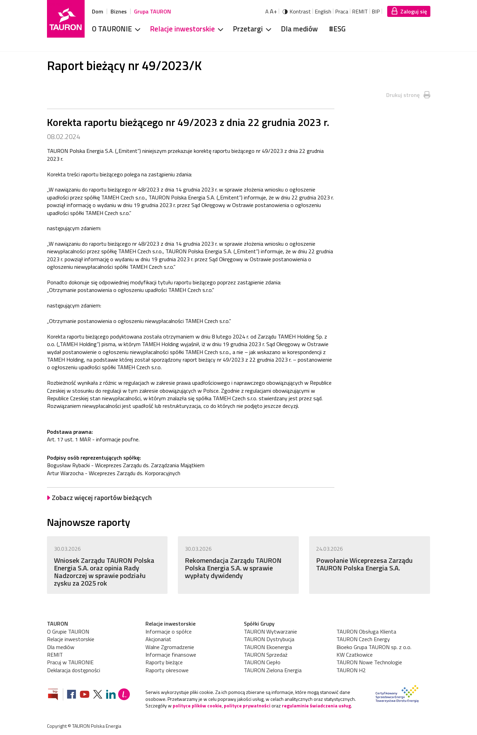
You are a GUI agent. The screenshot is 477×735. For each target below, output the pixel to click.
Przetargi (248, 28)
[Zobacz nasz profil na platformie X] (98, 695)
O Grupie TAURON (68, 631)
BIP (376, 11)
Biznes (119, 11)
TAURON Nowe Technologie (369, 662)
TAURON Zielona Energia (273, 670)
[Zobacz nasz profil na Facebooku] (71, 695)
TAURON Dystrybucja (269, 639)
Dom (97, 11)
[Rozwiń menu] (135, 29)
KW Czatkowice (354, 654)
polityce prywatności (247, 705)
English (323, 11)
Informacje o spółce (168, 631)
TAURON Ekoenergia (268, 647)
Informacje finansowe (170, 654)
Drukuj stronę (403, 95)
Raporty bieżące (164, 662)
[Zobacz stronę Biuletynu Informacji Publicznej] (55, 695)
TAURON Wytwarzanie (270, 631)
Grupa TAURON (152, 11)
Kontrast (300, 11)
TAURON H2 (351, 670)
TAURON (57, 623)
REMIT (360, 11)
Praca (341, 11)
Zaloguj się (413, 11)
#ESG (337, 28)
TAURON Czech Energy (363, 639)
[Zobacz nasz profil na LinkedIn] (111, 695)
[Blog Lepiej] (124, 695)
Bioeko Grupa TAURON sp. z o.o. (373, 647)
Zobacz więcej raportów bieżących (102, 497)
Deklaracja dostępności (73, 670)
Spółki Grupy (259, 623)
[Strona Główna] (66, 19)
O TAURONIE (112, 28)
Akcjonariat (158, 639)
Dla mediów (299, 28)
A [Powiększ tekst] (271, 11)
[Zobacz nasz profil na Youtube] (84, 695)
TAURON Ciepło (262, 662)
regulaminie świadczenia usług (316, 705)
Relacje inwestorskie (182, 28)
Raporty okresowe (167, 670)
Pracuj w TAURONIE (70, 662)
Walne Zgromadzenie (169, 647)
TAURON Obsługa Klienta (366, 631)
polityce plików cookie (197, 705)
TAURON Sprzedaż (265, 654)
